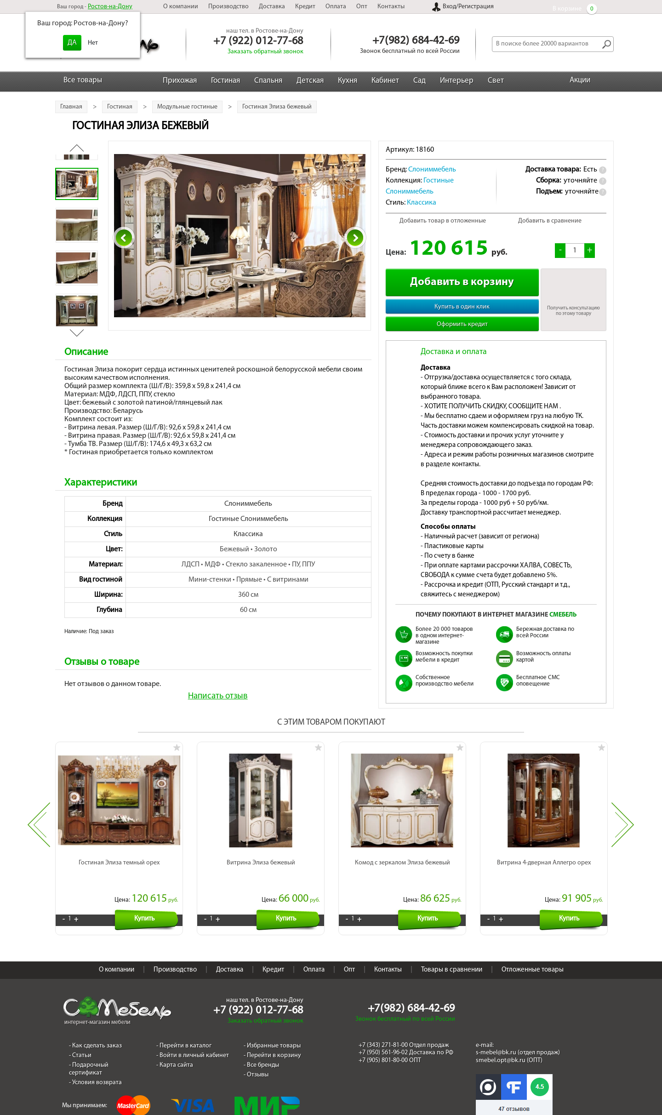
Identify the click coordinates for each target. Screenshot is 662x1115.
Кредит (305, 6)
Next (622, 821)
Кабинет (385, 81)
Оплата (335, 6)
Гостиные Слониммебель (248, 519)
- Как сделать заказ (95, 1035)
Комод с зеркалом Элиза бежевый (402, 852)
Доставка (272, 6)
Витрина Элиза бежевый (261, 852)
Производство (228, 6)
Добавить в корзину (462, 282)
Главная (71, 106)
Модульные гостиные (187, 106)
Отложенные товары (533, 959)
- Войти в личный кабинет (192, 1045)
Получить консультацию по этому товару (573, 311)
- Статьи (80, 1045)
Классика (248, 534)
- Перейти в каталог (183, 1035)
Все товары (82, 80)
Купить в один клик (462, 306)
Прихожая (180, 81)
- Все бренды (261, 1055)
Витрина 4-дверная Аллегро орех (544, 852)
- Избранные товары (272, 1035)
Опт (361, 6)
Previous (39, 821)
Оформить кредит (462, 324)
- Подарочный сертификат (88, 1059)
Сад (419, 81)
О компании (180, 6)
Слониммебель (248, 504)
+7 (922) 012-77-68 (258, 41)
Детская (310, 81)
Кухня (347, 81)
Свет (496, 81)
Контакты (391, 6)
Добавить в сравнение (550, 220)
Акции (580, 80)
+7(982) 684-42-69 (416, 40)
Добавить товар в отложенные (442, 220)
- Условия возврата (95, 1072)
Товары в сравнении (451, 959)
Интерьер (457, 81)
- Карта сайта (174, 1055)
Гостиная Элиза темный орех (119, 852)
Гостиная (225, 81)
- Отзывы (256, 1064)
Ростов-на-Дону (110, 6)
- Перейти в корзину (272, 1045)
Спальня (268, 81)
